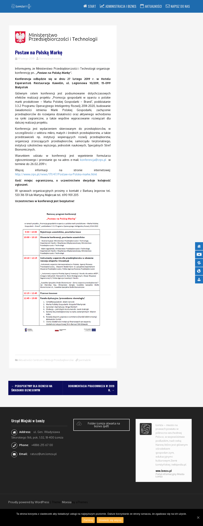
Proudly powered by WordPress (28, 502)
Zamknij (88, 520)
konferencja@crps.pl (93, 159)
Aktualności (153, 6)
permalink (84, 360)
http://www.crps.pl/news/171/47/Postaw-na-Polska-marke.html (56, 174)
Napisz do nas (180, 6)
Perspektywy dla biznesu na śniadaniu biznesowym (31, 388)
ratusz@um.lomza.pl (43, 454)
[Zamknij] (198, 517)
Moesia (66, 502)
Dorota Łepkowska (50, 58)
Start (92, 6)
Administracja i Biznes (120, 6)
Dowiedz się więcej (110, 520)
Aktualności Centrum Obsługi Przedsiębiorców (46, 360)
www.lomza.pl (164, 470)
